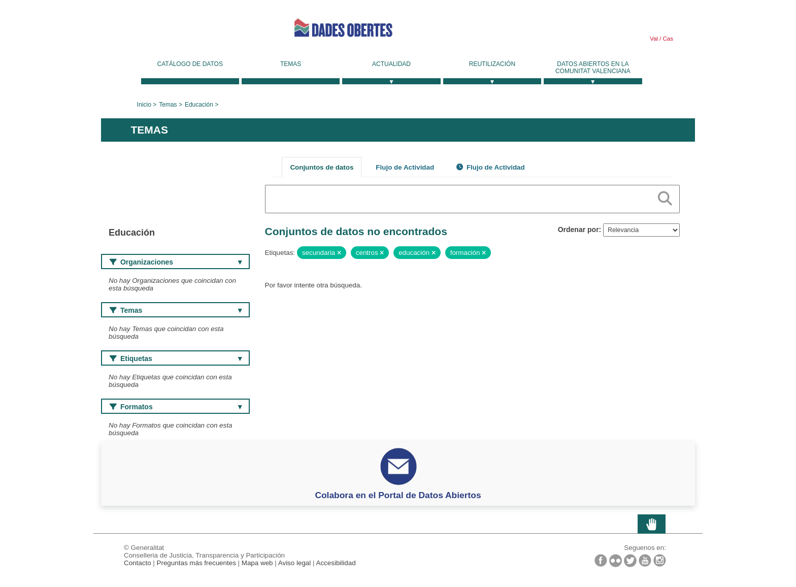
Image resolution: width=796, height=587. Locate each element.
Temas (290, 64)
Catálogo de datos (190, 64)
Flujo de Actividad (405, 167)
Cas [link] (667, 39)
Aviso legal (294, 563)
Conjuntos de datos (321, 167)
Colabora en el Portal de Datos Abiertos (398, 495)
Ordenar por (578, 229)
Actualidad (391, 64)
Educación (199, 104)
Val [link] (654, 39)
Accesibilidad (335, 563)
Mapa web (257, 563)
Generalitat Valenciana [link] (177, 31)
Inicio (144, 104)
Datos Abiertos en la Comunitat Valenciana (593, 67)
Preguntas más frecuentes (196, 563)
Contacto (137, 563)
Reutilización (492, 64)
